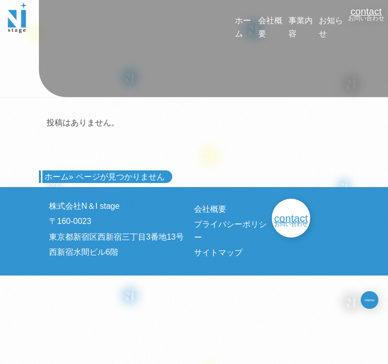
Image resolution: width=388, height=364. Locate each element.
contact (366, 11)
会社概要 (210, 209)
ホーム (56, 176)
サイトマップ (218, 252)
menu (369, 300)
